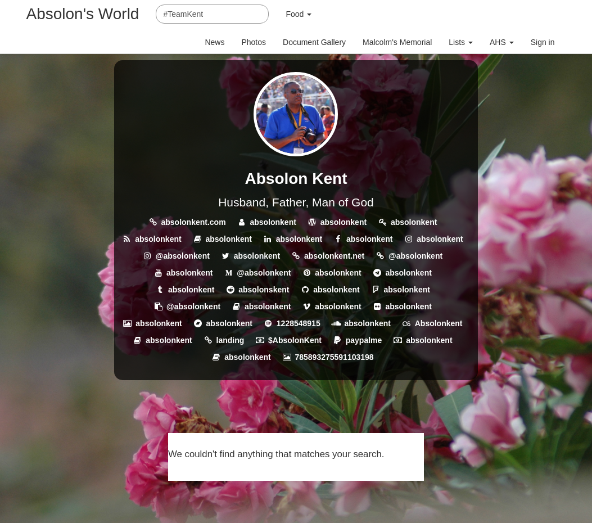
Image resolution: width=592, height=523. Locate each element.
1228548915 (298, 323)
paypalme (364, 340)
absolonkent (273, 222)
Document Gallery (314, 42)
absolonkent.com (193, 222)
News (214, 42)
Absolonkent (439, 323)
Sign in (543, 42)
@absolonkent (183, 255)
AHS (502, 42)
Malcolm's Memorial (397, 42)
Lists (461, 42)
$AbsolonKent (295, 340)
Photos (253, 42)
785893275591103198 (334, 357)
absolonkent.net (334, 255)
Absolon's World (82, 13)
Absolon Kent (296, 178)
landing (230, 340)
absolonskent (263, 289)
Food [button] (298, 14)
